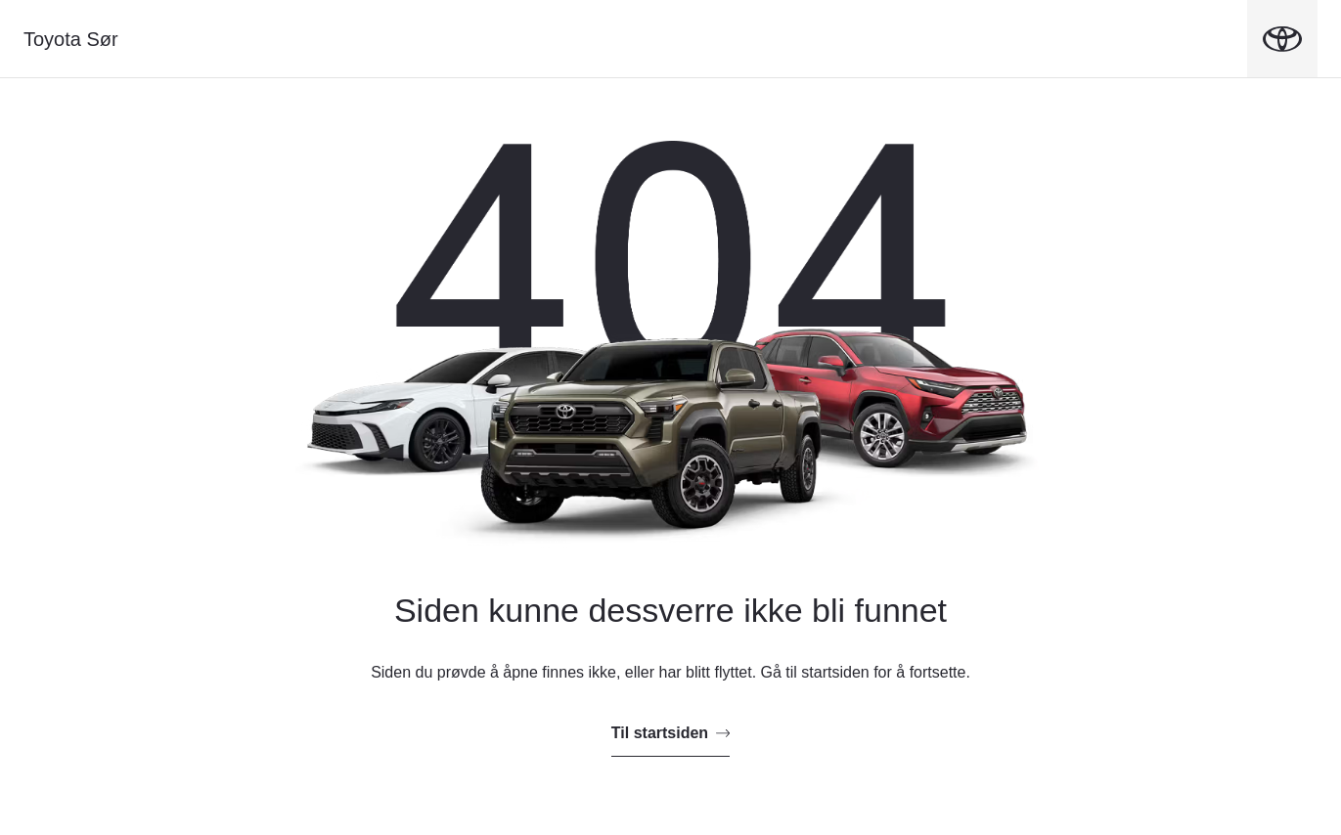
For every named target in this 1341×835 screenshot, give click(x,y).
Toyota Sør (70, 39)
